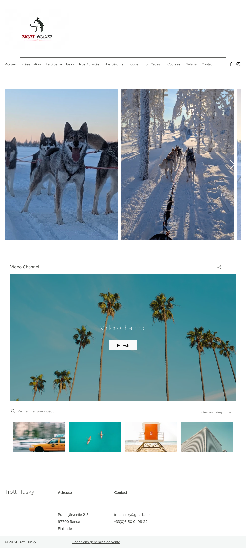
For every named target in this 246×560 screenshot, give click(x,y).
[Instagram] (238, 64)
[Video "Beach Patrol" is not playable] (151, 437)
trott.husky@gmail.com (132, 514)
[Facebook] (230, 64)
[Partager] (219, 267)
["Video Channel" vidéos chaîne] (123, 443)
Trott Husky (19, 492)
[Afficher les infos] (231, 267)
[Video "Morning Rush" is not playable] (39, 437)
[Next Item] (232, 165)
